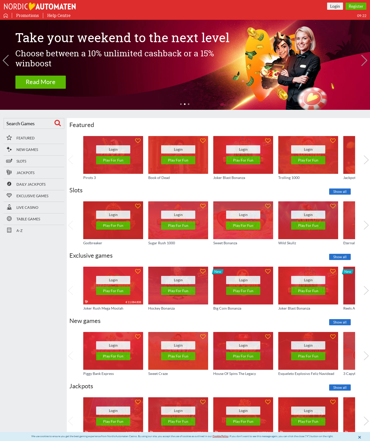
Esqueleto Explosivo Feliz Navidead (306, 374)
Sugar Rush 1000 (161, 243)
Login (335, 6)
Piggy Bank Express (98, 374)
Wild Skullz (287, 243)
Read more (40, 77)
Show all (340, 192)
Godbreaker (92, 243)
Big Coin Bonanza (227, 308)
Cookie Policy (220, 436)
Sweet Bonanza (225, 243)
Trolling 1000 (289, 177)
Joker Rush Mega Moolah (103, 308)
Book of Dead (159, 177)
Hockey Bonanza (161, 308)
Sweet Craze (158, 374)
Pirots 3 (89, 177)
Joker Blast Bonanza (229, 177)
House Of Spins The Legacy (234, 374)
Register (356, 6)
